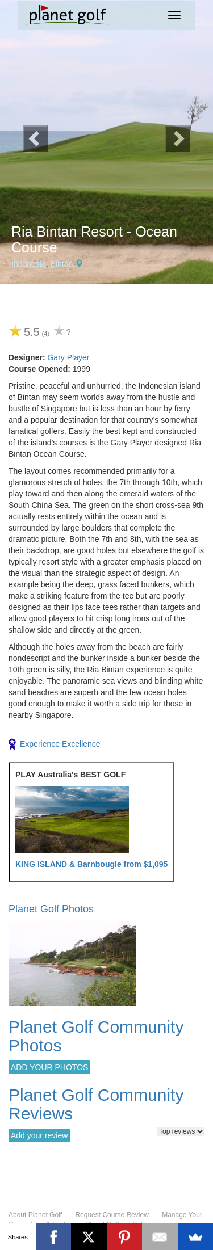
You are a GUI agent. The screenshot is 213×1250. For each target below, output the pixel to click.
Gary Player (68, 357)
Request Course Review (111, 1215)
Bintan (62, 263)
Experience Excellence (55, 744)
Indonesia (28, 263)
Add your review (39, 1135)
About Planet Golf (35, 1215)
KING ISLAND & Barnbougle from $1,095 (91, 864)
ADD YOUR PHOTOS (49, 1067)
